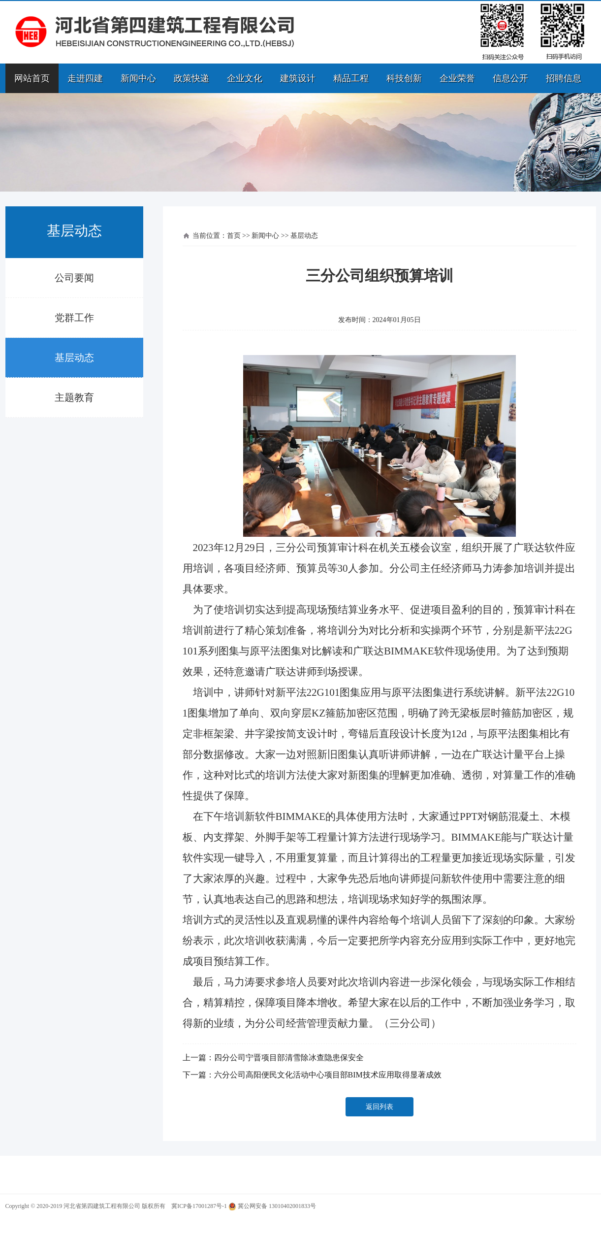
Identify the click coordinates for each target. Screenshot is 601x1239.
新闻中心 (138, 78)
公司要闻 (74, 277)
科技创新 (404, 78)
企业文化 (244, 78)
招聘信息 (563, 78)
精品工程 (351, 78)
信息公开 (510, 78)
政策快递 (191, 78)
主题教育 (74, 397)
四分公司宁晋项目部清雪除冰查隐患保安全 (289, 1057)
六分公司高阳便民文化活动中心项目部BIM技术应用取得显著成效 (328, 1075)
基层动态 (74, 357)
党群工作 (74, 317)
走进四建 (85, 78)
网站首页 (32, 78)
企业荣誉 (457, 78)
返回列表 (379, 1106)
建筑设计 (298, 78)
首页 (234, 235)
